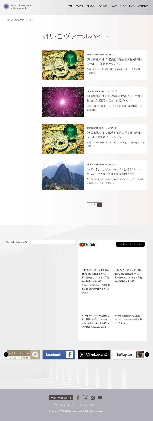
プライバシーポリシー (65, 405)
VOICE (114, 6)
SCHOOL (103, 6)
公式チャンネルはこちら (130, 244)
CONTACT (143, 6)
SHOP (123, 6)
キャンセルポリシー (88, 405)
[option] (23, 354)
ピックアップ (111, 55)
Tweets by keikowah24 (16, 242)
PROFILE (80, 6)
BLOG (132, 6)
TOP (70, 6)
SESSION (91, 6)
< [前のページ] (89, 205)
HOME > (9, 20)
